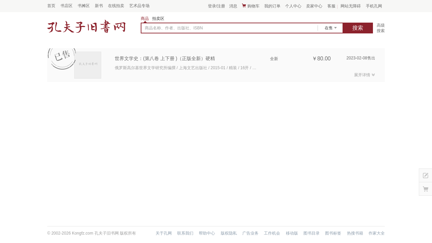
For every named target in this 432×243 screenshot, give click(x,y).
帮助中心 (207, 233)
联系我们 (185, 233)
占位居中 (86, 26)
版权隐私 (229, 233)
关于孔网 (164, 233)
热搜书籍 (355, 233)
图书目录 (311, 233)
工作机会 (272, 233)
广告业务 (250, 233)
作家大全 (377, 233)
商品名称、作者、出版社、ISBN (174, 28)
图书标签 (333, 233)
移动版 (292, 233)
